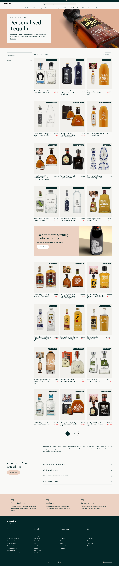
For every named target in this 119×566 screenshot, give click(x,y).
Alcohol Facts (90, 546)
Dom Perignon (37, 536)
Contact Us (95, 8)
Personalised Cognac (12, 548)
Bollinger (36, 548)
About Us (62, 538)
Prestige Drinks (32, 34)
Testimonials (63, 546)
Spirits (34, 8)
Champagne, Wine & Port (44, 8)
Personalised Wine (11, 536)
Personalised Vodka (11, 543)
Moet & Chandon (38, 541)
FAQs (61, 543)
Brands (72, 8)
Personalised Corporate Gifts (83, 8)
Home (11, 17)
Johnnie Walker (37, 550)
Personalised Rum (11, 550)
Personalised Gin (11, 546)
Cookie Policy (90, 543)
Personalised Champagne (13, 538)
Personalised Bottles (26, 8)
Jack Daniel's (37, 538)
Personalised (18, 17)
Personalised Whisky (12, 541)
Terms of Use (90, 538)
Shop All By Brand (38, 553)
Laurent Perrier (37, 546)
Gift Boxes (65, 8)
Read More (13, 39)
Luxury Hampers (56, 8)
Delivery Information (65, 536)
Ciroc (35, 543)
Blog (61, 541)
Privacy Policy (90, 541)
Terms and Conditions (92, 536)
